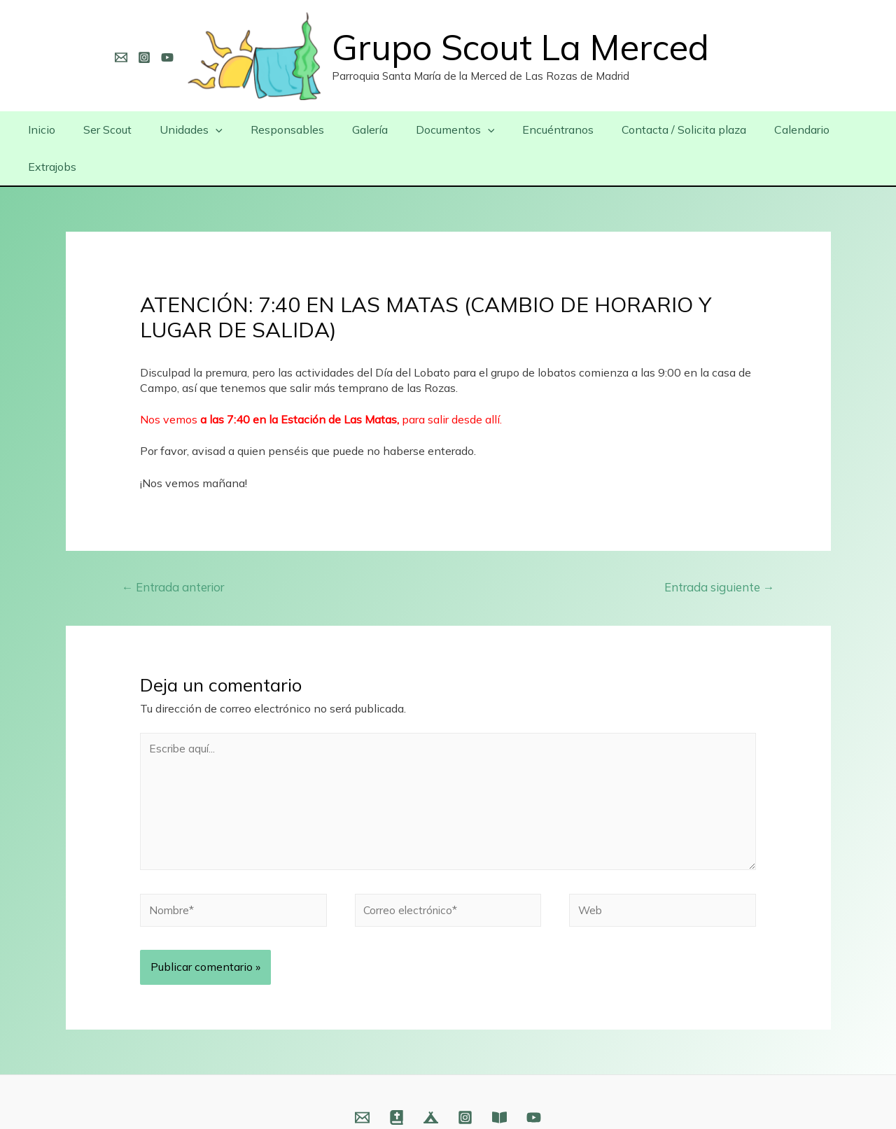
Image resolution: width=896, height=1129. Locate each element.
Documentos (433, 129)
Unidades (186, 129)
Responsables (277, 129)
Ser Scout (108, 129)
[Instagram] (144, 57)
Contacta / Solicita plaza (651, 129)
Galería (354, 129)
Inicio (48, 129)
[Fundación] (499, 1087)
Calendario (763, 129)
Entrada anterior (176, 549)
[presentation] (211, 129)
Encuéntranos (530, 129)
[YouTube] (167, 57)
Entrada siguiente (717, 549)
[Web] (396, 1087)
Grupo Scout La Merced (520, 47)
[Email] (121, 57)
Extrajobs (837, 129)
